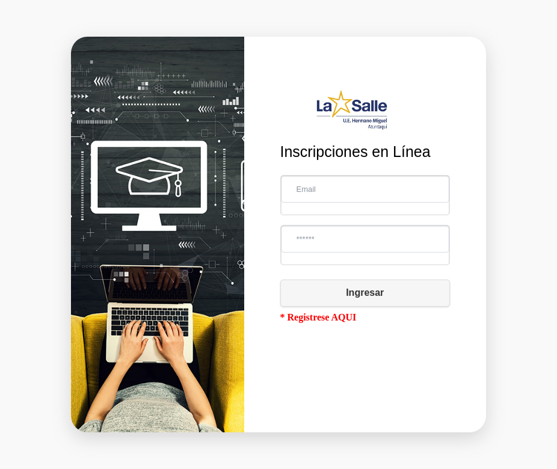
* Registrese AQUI (318, 317)
